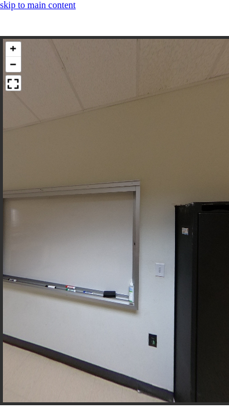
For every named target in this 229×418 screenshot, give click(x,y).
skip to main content (38, 5)
